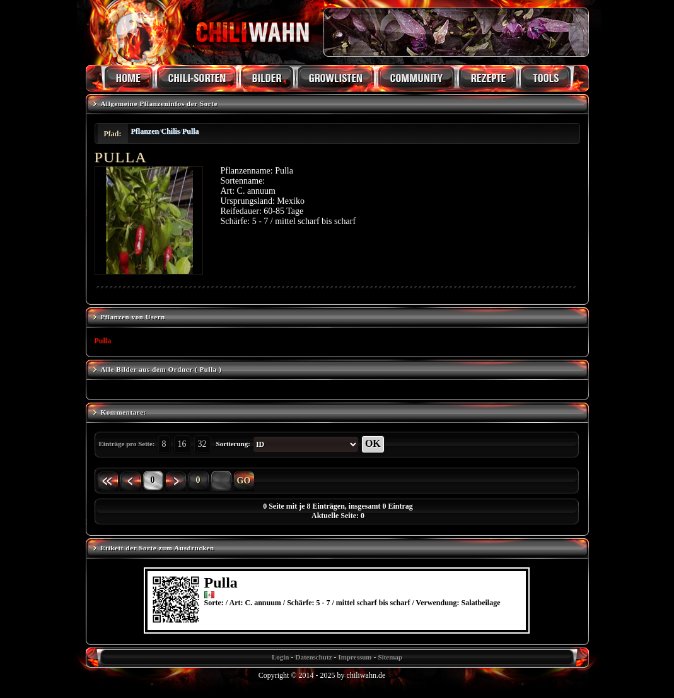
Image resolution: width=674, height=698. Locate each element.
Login (280, 657)
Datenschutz (313, 657)
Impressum (355, 657)
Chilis (170, 131)
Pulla (190, 131)
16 (182, 444)
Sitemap (390, 657)
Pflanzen (145, 131)
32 (202, 444)
